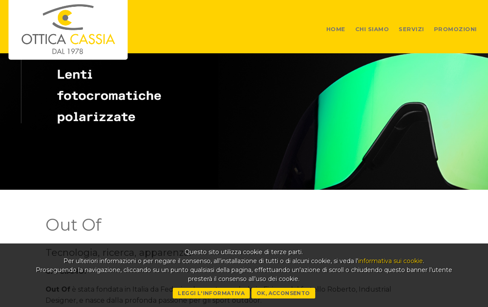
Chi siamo (372, 29)
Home (335, 29)
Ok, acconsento (283, 293)
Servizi (411, 29)
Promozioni (455, 29)
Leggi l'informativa (211, 293)
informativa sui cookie (390, 261)
